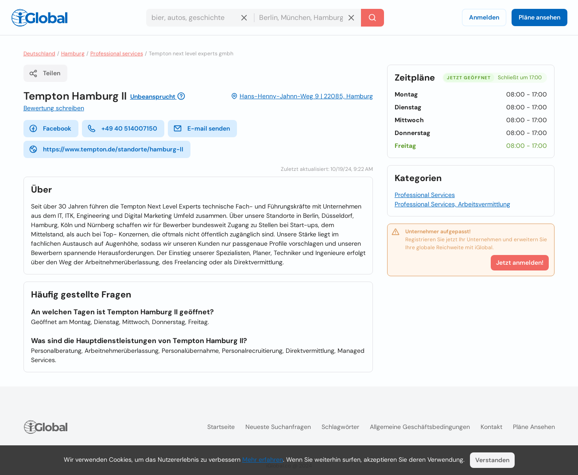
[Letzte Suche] (372, 18)
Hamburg (73, 53)
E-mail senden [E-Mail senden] (201, 128)
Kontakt (491, 427)
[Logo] (39, 18)
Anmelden (484, 17)
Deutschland (39, 53)
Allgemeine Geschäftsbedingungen (420, 427)
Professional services (116, 53)
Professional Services (425, 195)
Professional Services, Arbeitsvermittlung (452, 204)
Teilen (44, 73)
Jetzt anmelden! (519, 262)
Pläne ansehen (539, 17)
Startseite (221, 427)
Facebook (50, 128)
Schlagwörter (340, 427)
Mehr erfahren (262, 459)
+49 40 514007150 (122, 128)
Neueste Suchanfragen (278, 427)
